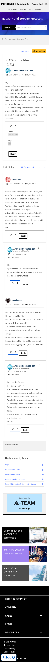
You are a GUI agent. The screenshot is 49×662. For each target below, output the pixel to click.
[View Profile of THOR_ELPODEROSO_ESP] (23, 70)
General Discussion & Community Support (21, 484)
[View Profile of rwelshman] (17, 300)
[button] (39, 60)
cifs (9, 144)
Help (46, 4)
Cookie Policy (9, 652)
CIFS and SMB (13, 134)
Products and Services (13, 469)
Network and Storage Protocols (16, 39)
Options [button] (24, 51)
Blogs (23, 9)
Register (35, 4)
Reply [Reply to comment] (23, 236)
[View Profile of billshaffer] (17, 179)
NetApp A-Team (35, 9)
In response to (21, 251)
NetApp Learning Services (15, 479)
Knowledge (12, 9)
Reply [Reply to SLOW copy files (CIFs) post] (12, 154)
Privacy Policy (9, 648)
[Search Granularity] (9, 27)
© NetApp (10, 642)
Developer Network (12, 474)
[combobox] (31, 27)
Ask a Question (39, 51)
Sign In (41, 4)
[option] (24, 503)
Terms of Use (9, 645)
